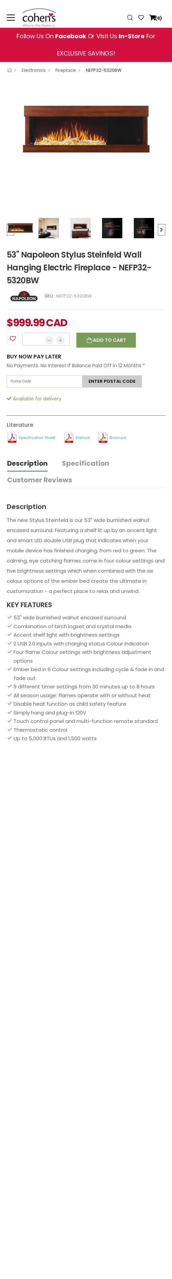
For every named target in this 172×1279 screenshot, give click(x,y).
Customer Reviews (39, 480)
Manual (82, 437)
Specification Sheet (37, 437)
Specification (85, 463)
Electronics (34, 70)
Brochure (117, 437)
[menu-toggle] (11, 18)
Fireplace (65, 70)
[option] (86, 130)
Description (27, 463)
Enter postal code (112, 381)
